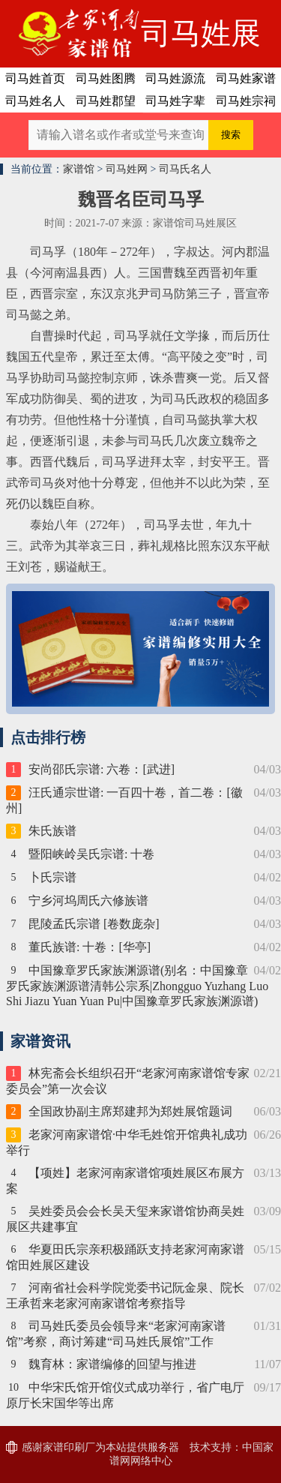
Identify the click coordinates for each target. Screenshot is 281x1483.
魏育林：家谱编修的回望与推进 (112, 1364)
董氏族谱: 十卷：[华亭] (89, 947)
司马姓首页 (35, 78)
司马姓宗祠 (246, 101)
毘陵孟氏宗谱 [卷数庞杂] (94, 923)
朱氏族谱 (52, 830)
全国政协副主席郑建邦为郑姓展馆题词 (130, 1111)
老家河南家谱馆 (70, 34)
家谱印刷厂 (69, 1447)
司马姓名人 (35, 101)
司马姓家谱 (246, 78)
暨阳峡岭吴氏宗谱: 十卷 (91, 854)
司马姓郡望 (106, 101)
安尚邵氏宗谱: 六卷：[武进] (101, 769)
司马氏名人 (185, 169)
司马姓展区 (201, 42)
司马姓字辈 (175, 101)
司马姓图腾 (106, 78)
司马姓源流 (175, 78)
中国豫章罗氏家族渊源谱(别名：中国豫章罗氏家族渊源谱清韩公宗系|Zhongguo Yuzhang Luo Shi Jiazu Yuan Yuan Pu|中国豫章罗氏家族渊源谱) (137, 985)
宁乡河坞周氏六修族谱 (88, 900)
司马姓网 (127, 169)
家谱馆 (78, 169)
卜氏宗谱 (52, 877)
